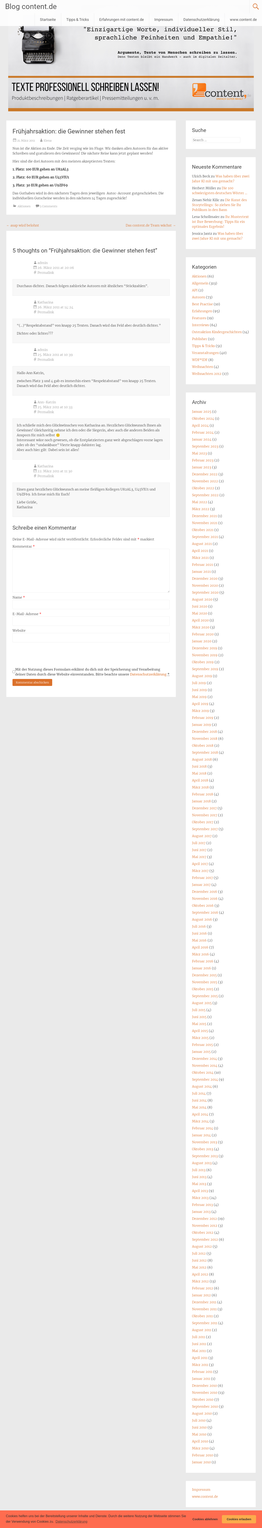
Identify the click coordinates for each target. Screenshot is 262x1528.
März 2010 (200, 1448)
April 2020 (200, 620)
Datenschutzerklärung (201, 19)
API (195, 290)
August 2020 (202, 599)
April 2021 (200, 551)
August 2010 (202, 1413)
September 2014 (205, 1079)
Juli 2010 (199, 1420)
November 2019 (205, 655)
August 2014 (202, 1086)
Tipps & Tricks (77, 19)
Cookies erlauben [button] (239, 1519)
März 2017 (200, 871)
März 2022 (200, 509)
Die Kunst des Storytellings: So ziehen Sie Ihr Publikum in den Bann (219, 205)
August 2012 (202, 1246)
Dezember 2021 (204, 516)
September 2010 (205, 1406)
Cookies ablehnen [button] (205, 1519)
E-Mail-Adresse (26, 614)
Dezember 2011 (204, 1302)
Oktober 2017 (202, 822)
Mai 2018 (199, 773)
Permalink (45, 273)
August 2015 (202, 1003)
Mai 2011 (199, 1351)
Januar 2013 (201, 1212)
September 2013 (205, 1156)
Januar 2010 (201, 1462)
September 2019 (205, 669)
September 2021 (205, 537)
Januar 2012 (201, 1295)
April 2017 (200, 864)
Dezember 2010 (204, 1386)
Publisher (199, 339)
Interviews (200, 325)
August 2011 (201, 1330)
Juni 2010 (199, 1427)
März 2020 (200, 627)
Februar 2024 (203, 432)
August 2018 (202, 759)
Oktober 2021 (202, 530)
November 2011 (204, 1309)
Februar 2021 (202, 565)
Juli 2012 (199, 1253)
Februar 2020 (203, 634)
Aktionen (24, 206)
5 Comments (48, 206)
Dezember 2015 (204, 975)
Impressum (163, 19)
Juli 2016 (199, 926)
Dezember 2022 (205, 474)
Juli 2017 (199, 843)
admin (42, 263)
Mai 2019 (199, 697)
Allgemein (200, 283)
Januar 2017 (201, 885)
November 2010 (204, 1392)
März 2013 (200, 1198)
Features (199, 318)
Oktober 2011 (202, 1316)
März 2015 (200, 1038)
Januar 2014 (201, 1135)
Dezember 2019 (204, 648)
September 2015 (205, 996)
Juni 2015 (199, 1017)
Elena (48, 140)
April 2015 (200, 1031)
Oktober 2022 (203, 488)
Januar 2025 (201, 411)
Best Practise (202, 304)
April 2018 (200, 780)
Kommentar (23, 546)
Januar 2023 (201, 467)
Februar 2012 (202, 1288)
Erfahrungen (202, 311)
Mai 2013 (199, 1184)
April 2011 (200, 1358)
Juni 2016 (199, 933)
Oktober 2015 (202, 989)
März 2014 (200, 1121)
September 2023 (205, 446)
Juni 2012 (199, 1260)
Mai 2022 (199, 502)
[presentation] (43, 655)
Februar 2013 (202, 1205)
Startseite (48, 19)
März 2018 (200, 787)
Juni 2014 (199, 1100)
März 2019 (200, 711)
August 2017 (202, 836)
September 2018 (205, 752)
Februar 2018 (202, 794)
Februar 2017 (202, 878)
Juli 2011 (198, 1337)
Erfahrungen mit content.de (121, 19)
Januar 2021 (201, 571)
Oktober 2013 (202, 1149)
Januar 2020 (201, 641)
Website (19, 630)
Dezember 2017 (204, 808)
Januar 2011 (201, 1379)
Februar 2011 (202, 1372)
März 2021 (200, 558)
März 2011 (200, 1365)
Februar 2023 (202, 460)
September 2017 (205, 829)
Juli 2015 (199, 1010)
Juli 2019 (199, 683)
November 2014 (204, 1065)
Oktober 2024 (203, 418)
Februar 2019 (202, 718)
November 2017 (204, 815)
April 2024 (200, 425)
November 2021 (204, 523)
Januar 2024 (201, 439)
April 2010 (200, 1441)
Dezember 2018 (204, 732)
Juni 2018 (199, 766)
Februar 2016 (202, 961)
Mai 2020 (199, 613)
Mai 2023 (199, 453)
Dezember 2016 (204, 892)
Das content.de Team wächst (151, 225)
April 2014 (200, 1114)
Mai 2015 (199, 1024)
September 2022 (205, 495)
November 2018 (204, 738)
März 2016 (200, 954)
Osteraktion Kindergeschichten (217, 332)
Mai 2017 (199, 857)
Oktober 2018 (202, 745)
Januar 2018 (201, 801)
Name (18, 597)
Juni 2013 (199, 1177)
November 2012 (204, 1226)
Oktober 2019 (203, 662)
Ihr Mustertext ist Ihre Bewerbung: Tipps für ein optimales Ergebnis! (220, 222)
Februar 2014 (202, 1128)
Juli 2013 (199, 1170)
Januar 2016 (201, 968)
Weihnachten (202, 367)
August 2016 (202, 919)
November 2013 (204, 1142)
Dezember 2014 (204, 1059)
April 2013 (200, 1191)
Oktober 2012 (202, 1232)
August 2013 (202, 1163)
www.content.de (243, 19)
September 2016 (205, 912)
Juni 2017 (199, 850)
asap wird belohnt (22, 225)
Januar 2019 (201, 725)
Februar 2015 (202, 1045)
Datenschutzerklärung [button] (71, 1521)
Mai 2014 (199, 1107)
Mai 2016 (199, 940)
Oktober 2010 (202, 1399)
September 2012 (205, 1239)
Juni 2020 (199, 606)
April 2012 (200, 1274)
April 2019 (200, 704)
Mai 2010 (199, 1434)
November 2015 (204, 982)
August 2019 (202, 676)
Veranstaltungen (205, 353)
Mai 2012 (199, 1267)
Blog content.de (31, 6)
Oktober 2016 (203, 905)
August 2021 (202, 544)
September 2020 (205, 592)
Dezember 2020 (205, 578)
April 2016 (200, 947)
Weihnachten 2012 (206, 374)
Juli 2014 (199, 1093)
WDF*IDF (200, 360)
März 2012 (200, 1281)
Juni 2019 (199, 690)
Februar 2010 (202, 1455)
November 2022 (205, 481)
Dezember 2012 (204, 1219)
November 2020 (205, 585)
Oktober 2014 (202, 1072)
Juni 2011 (199, 1344)
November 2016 (205, 899)
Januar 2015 (201, 1052)
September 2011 (204, 1323)
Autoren (198, 297)
